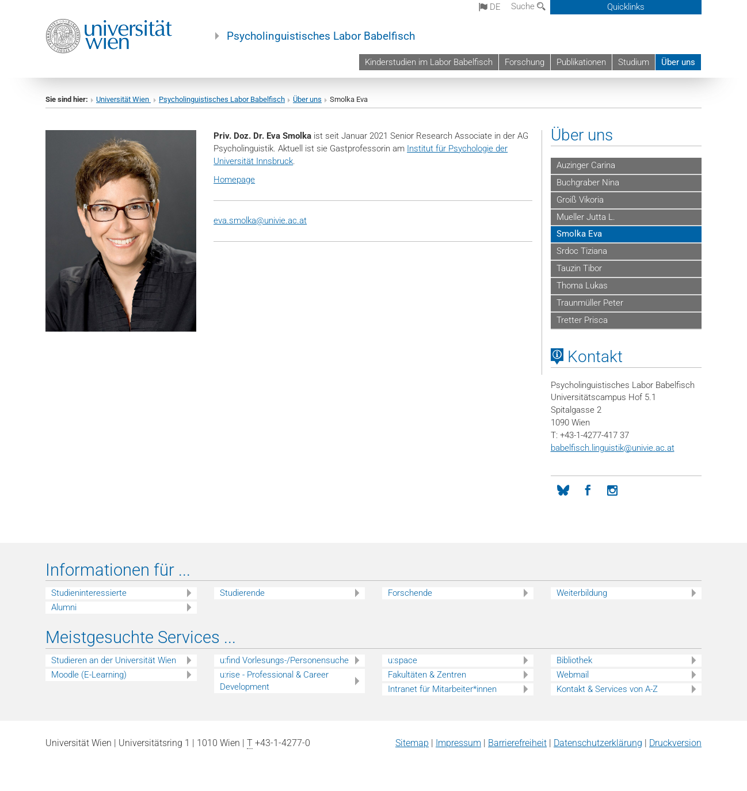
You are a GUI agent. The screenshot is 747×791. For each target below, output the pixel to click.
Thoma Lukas (582, 285)
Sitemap (412, 742)
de (490, 7)
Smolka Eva (579, 234)
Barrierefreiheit (517, 742)
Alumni (64, 607)
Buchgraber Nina (588, 182)
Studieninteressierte (89, 593)
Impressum (458, 742)
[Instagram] (612, 490)
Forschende (410, 593)
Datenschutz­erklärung (598, 742)
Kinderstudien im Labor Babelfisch (429, 62)
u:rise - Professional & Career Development (274, 681)
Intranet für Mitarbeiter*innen (442, 689)
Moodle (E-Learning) (89, 675)
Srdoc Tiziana (582, 251)
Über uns (678, 62)
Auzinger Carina (586, 165)
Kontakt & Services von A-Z (607, 689)
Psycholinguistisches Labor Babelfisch (321, 36)
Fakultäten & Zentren (427, 675)
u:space (402, 660)
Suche (528, 6)
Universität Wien (123, 99)
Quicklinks (626, 7)
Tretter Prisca (582, 320)
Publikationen (581, 62)
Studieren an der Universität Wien (113, 660)
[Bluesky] (563, 490)
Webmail (573, 675)
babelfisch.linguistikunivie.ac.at (612, 448)
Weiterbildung (582, 593)
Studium (633, 62)
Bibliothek (574, 660)
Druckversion (675, 742)
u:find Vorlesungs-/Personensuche (284, 660)
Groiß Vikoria (580, 200)
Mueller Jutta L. (586, 217)
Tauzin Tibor (579, 268)
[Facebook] (588, 490)
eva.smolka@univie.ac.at (260, 220)
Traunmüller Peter (590, 303)
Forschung (524, 62)
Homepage (234, 179)
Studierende (242, 593)
